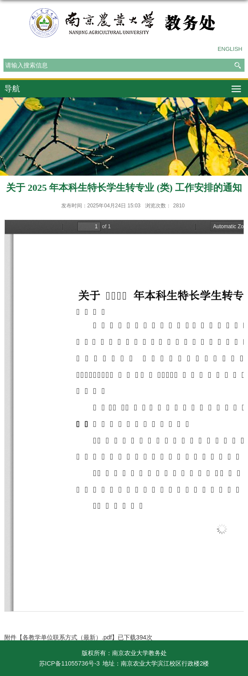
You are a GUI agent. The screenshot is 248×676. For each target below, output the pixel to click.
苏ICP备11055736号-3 (69, 663)
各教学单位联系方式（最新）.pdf (67, 637)
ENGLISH (230, 49)
